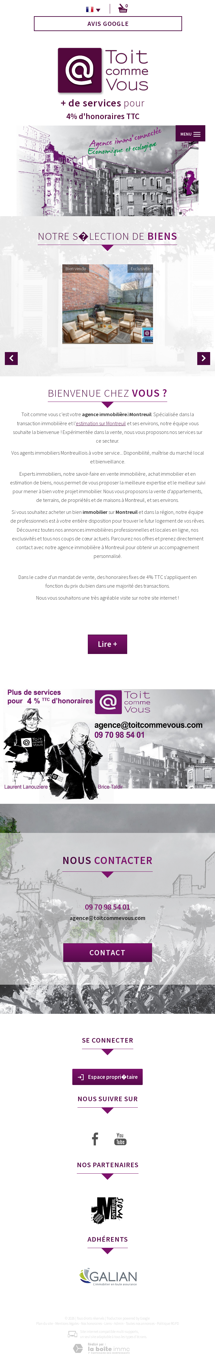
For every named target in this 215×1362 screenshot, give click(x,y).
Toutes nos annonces (140, 1323)
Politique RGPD (168, 1323)
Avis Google (108, 23)
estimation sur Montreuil (101, 423)
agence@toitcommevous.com (107, 918)
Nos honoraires (91, 1323)
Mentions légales (67, 1323)
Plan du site (44, 1323)
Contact (107, 952)
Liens (108, 1323)
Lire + (107, 644)
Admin (119, 1323)
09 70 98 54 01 (107, 907)
